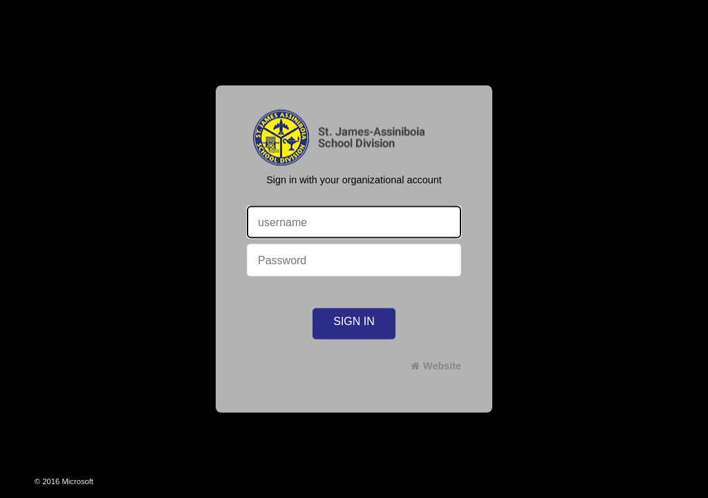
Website (442, 365)
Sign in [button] (354, 321)
